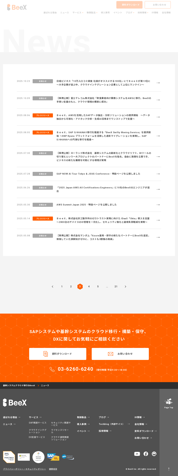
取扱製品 (82, 417)
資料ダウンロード (62, 353)
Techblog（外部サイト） (112, 424)
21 (116, 286)
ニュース (8, 424)
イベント (82, 431)
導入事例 (82, 424)
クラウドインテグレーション (38, 431)
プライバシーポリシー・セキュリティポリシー (24, 469)
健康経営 (53, 469)
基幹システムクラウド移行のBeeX (19, 385)
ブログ (103, 417)
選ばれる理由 (10, 417)
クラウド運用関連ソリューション (60, 438)
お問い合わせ (125, 353)
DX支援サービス (37, 437)
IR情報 (138, 417)
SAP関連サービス (38, 423)
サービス (34, 417)
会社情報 (140, 424)
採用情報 (104, 431)
